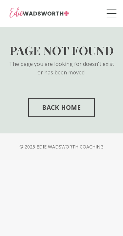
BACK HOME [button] (61, 107)
